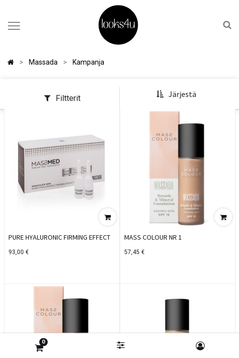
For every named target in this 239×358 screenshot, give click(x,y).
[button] (176, 94)
